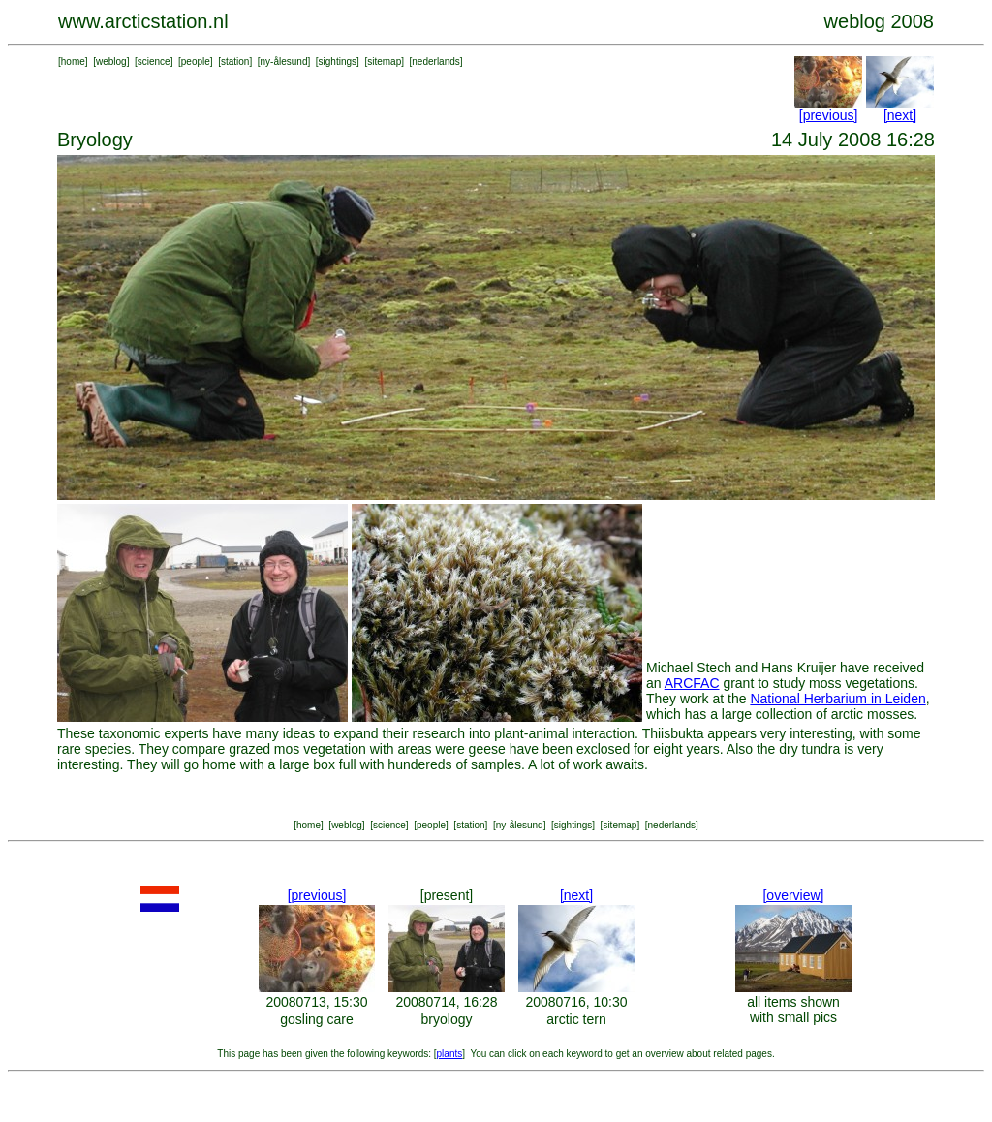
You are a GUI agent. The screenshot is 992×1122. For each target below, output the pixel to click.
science (154, 61)
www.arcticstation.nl (143, 21)
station (235, 61)
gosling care (317, 1019)
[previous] (828, 115)
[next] (900, 115)
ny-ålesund (284, 61)
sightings (337, 61)
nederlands (435, 61)
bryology (447, 1019)
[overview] (792, 895)
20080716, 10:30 (576, 1002)
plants (450, 1053)
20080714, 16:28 (446, 1002)
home (73, 61)
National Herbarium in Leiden (837, 698)
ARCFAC (692, 683)
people (195, 61)
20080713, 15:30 (316, 1002)
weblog (111, 61)
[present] (446, 895)
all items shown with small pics (793, 1009)
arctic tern (575, 1019)
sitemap (384, 61)
